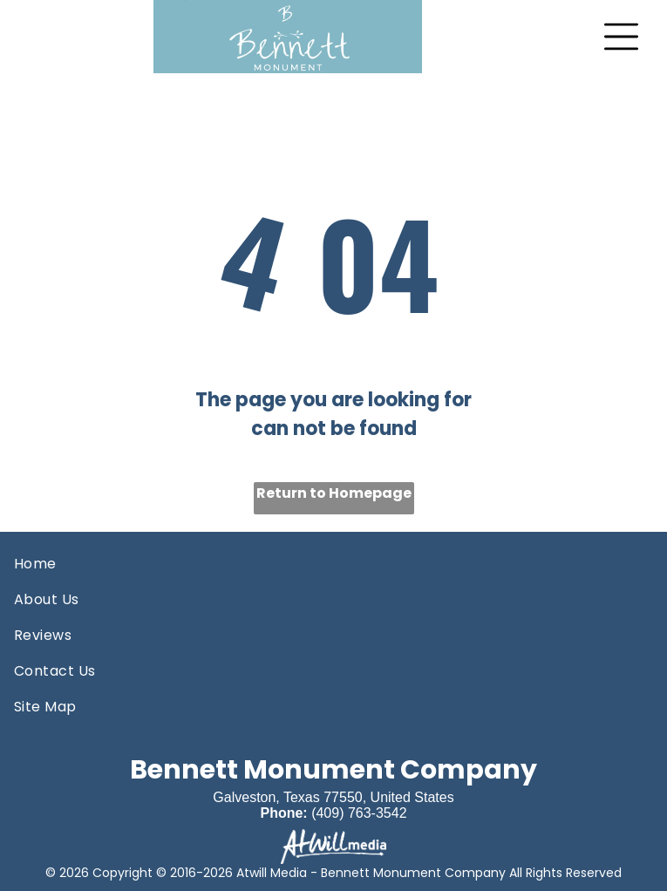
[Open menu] (621, 36)
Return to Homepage (334, 493)
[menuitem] (333, 564)
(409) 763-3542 (358, 813)
